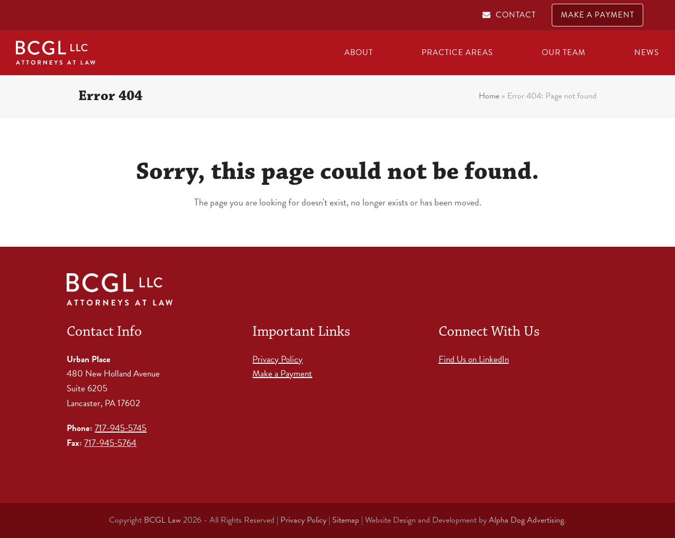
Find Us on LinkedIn (474, 359)
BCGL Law (162, 520)
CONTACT (516, 15)
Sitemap (345, 520)
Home (489, 95)
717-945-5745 (121, 428)
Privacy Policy (277, 359)
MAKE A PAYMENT (597, 15)
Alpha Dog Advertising (526, 520)
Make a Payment (282, 373)
